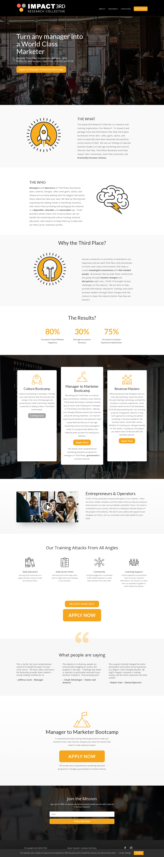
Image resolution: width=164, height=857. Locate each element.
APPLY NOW (140, 9)
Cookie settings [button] (125, 853)
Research (113, 9)
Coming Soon (37, 415)
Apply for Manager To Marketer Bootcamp (41, 69)
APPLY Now (82, 756)
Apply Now (82, 442)
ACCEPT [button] (139, 853)
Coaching (126, 9)
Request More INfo (82, 604)
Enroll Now (92, 848)
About (102, 9)
